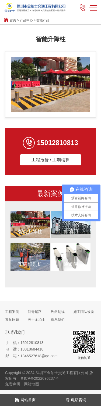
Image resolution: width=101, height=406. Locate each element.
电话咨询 (75, 400)
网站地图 (31, 384)
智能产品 (42, 20)
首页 (13, 20)
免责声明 (12, 384)
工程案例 (12, 312)
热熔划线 (58, 312)
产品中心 (26, 20)
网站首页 (25, 400)
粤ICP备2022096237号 (39, 378)
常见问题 (12, 319)
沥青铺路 (35, 312)
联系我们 (58, 319)
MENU (93, 8)
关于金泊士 (36, 319)
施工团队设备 (83, 312)
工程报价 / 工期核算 (50, 160)
